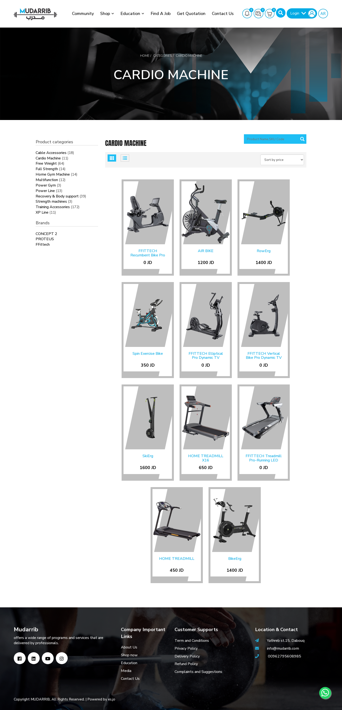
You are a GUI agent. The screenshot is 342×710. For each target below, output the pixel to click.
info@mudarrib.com (282, 648)
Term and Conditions (192, 640)
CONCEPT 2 (46, 233)
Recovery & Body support (57, 196)
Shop (105, 13)
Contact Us (223, 13)
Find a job (161, 13)
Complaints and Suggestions (198, 671)
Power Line (45, 190)
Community (83, 13)
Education (130, 13)
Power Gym (46, 185)
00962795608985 (284, 656)
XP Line (42, 212)
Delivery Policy (187, 656)
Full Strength (47, 169)
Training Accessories (53, 207)
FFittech (43, 244)
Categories (162, 56)
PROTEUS (45, 239)
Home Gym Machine (53, 174)
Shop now (129, 655)
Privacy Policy (186, 648)
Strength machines (51, 201)
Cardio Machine (48, 158)
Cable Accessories (51, 152)
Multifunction (47, 179)
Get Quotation (191, 13)
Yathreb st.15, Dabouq (285, 640)
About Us (129, 647)
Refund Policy (186, 664)
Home (144, 56)
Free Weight (46, 163)
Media (126, 670)
